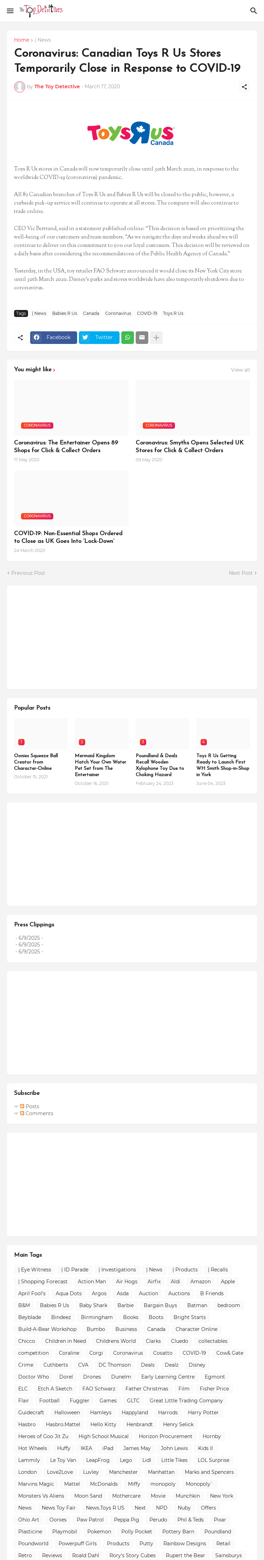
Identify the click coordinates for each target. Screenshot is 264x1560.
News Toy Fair (59, 1508)
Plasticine (30, 1531)
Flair (23, 1400)
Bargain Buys (160, 1305)
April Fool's (32, 1293)
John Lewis (174, 1448)
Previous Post (28, 573)
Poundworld (33, 1543)
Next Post (241, 573)
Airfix (154, 1281)
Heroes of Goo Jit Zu (43, 1436)
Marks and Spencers (209, 1472)
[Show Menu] (9, 11)
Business (126, 1329)
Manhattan (161, 1472)
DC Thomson (115, 1365)
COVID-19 (147, 313)
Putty (146, 1543)
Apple (228, 1281)
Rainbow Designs (184, 1543)
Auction (148, 1293)
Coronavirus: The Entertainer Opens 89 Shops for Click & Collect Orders (66, 447)
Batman (197, 1305)
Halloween (67, 1412)
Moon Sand (88, 1496)
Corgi (96, 1353)
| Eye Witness (34, 1269)
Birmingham (97, 1317)
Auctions (179, 1293)
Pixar (220, 1520)
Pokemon (99, 1531)
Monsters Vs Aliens (41, 1496)
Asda (123, 1293)
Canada (91, 313)
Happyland (135, 1412)
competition (33, 1353)
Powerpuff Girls (78, 1543)
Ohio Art (28, 1520)
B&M (24, 1305)
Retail (223, 1543)
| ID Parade (74, 1269)
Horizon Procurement (165, 1436)
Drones (92, 1377)
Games (108, 1400)
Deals (148, 1365)
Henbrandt (140, 1424)
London (27, 1472)
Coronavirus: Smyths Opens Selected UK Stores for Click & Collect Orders (190, 447)
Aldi (175, 1281)
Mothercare (126, 1496)
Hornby (212, 1436)
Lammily (29, 1460)
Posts (29, 1106)
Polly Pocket (136, 1531)
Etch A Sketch (55, 1389)
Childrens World (116, 1341)
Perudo (158, 1520)
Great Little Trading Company (186, 1400)
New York (221, 1496)
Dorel (66, 1377)
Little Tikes (174, 1460)
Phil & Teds (190, 1520)
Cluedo (179, 1341)
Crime (25, 1365)
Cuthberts (55, 1365)
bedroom (228, 1305)
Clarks (153, 1341)
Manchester (123, 1472)
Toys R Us (173, 313)
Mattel (72, 1484)
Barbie (125, 1305)
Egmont (215, 1377)
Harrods (168, 1412)
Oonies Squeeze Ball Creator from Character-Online (36, 762)
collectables (213, 1341)
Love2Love (60, 1472)
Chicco (26, 1341)
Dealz (171, 1365)
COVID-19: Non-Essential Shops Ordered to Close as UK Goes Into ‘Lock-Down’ (68, 537)
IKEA (86, 1448)
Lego (126, 1460)
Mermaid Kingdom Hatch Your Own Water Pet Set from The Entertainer (100, 765)
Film (184, 1389)
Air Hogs (126, 1281)
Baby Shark (93, 1305)
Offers (208, 1508)
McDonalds (104, 1484)
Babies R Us (64, 313)
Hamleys (100, 1412)
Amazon (200, 1281)
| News (43, 40)
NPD (162, 1508)
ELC (23, 1389)
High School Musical (104, 1436)
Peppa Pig (126, 1520)
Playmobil (64, 1531)
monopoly (163, 1484)
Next (140, 1508)
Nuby (184, 1508)
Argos (99, 1293)
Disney (197, 1365)
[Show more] (156, 337)
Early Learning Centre (168, 1377)
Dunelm (121, 1377)
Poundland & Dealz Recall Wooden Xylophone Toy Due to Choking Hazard (160, 765)
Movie (158, 1496)
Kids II (205, 1448)
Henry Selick (178, 1424)
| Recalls (218, 1269)
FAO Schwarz (98, 1389)
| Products (185, 1269)
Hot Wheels (32, 1448)
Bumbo (96, 1329)
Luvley (91, 1472)
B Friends (212, 1293)
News (25, 1508)
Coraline (69, 1353)
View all (240, 369)
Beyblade (29, 1317)
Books (130, 1317)
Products (118, 1543)
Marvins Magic (36, 1484)
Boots (156, 1317)
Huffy (63, 1448)
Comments (36, 1113)
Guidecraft (31, 1412)
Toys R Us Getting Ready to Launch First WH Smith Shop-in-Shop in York (222, 765)
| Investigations (117, 1269)
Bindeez (61, 1317)
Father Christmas (147, 1389)
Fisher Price (214, 1389)
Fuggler (79, 1400)
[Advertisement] (66, 636)
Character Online (196, 1329)
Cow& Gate (229, 1353)
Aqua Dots (69, 1293)
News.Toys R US (105, 1508)
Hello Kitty (103, 1424)
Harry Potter (203, 1412)
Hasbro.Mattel (63, 1424)
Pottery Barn (178, 1531)
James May (137, 1448)
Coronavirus (118, 313)
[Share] (244, 86)
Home (21, 40)
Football (49, 1400)
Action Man (92, 1281)
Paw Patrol (90, 1520)
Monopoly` (199, 1484)
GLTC (133, 1400)
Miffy (134, 1484)
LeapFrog (98, 1460)
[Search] (254, 11)
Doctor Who (33, 1377)
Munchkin (188, 1496)
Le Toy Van (63, 1460)
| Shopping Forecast (43, 1281)
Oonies (58, 1520)
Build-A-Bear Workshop (47, 1329)
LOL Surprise (213, 1460)
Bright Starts (190, 1317)
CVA (83, 1365)
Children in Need (65, 1341)
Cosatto (162, 1353)
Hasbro (27, 1424)
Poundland (217, 1531)
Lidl (146, 1460)
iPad (107, 1448)
